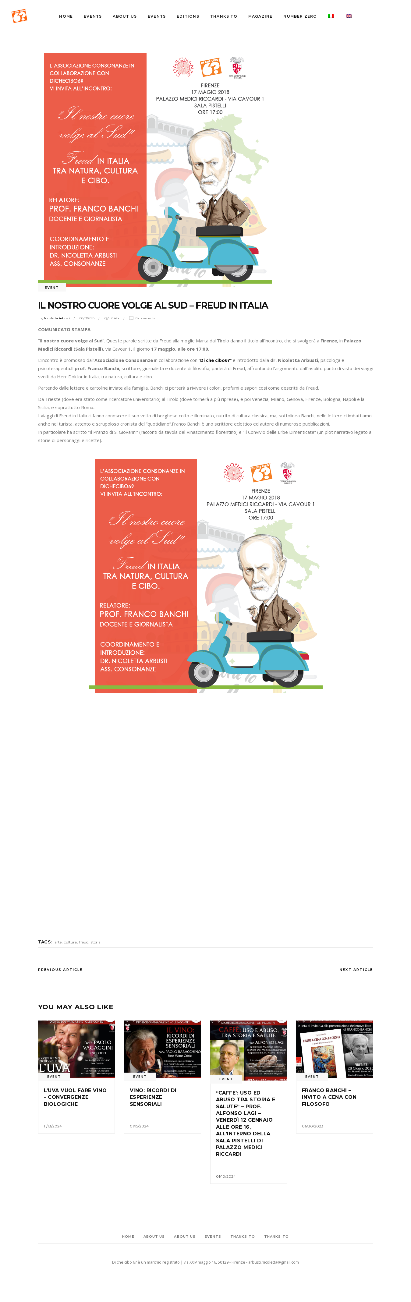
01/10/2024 (226, 1176)
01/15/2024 (139, 1126)
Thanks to (242, 1236)
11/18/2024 (53, 1126)
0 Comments (145, 318)
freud (83, 942)
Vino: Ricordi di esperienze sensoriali (153, 1097)
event (52, 287)
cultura (70, 942)
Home (128, 1236)
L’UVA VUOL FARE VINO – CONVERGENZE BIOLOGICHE (75, 1097)
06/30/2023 (312, 1126)
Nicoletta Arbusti (57, 318)
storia (96, 942)
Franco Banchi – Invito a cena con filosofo (329, 1097)
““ (215, 360)
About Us (154, 1236)
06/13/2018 (87, 318)
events (213, 1236)
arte (58, 942)
